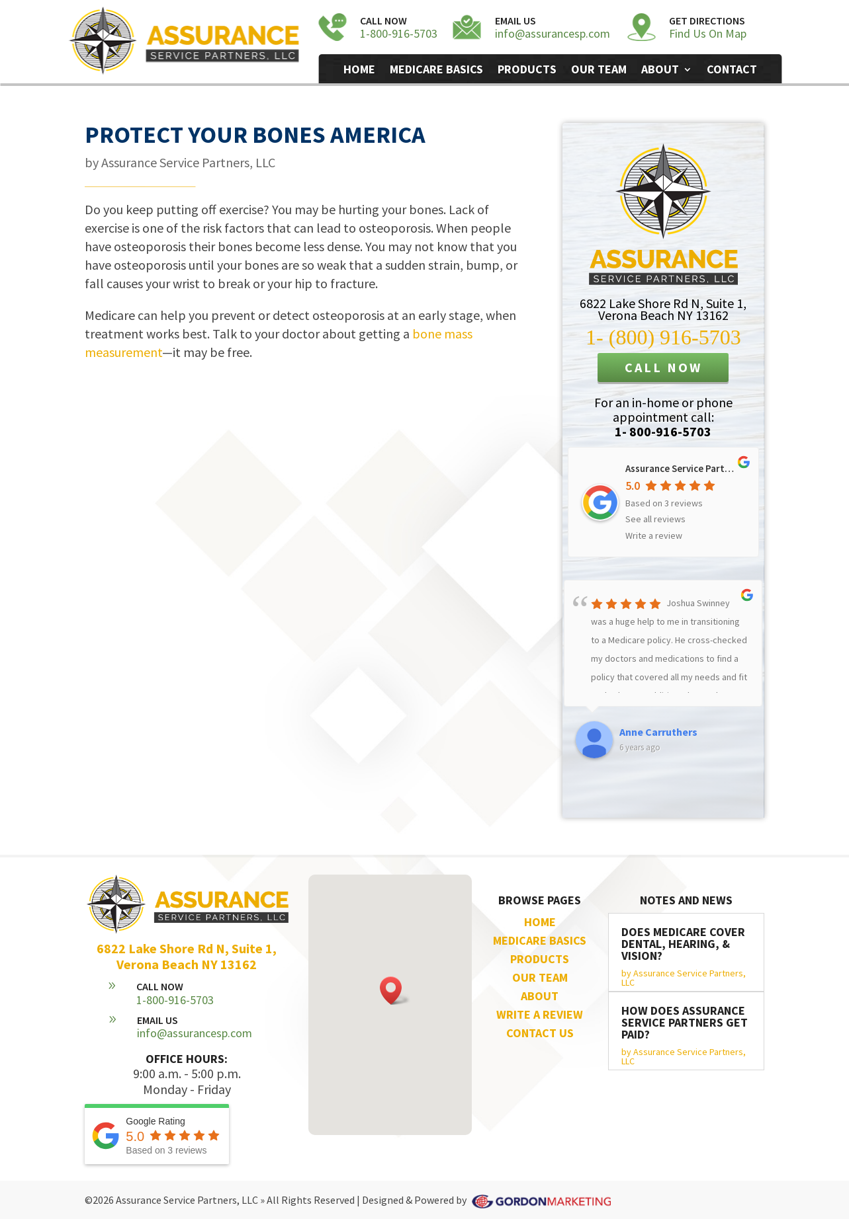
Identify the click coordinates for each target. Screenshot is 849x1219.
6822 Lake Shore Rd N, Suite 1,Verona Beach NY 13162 (663, 309)
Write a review (653, 535)
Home (359, 71)
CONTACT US (540, 1033)
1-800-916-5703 (398, 33)
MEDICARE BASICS (539, 940)
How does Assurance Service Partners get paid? (684, 1022)
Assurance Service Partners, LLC (188, 162)
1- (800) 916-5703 (663, 337)
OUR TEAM (540, 977)
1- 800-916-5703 (663, 431)
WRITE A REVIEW (539, 1014)
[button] (395, 990)
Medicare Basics (436, 71)
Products (527, 71)
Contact (732, 71)
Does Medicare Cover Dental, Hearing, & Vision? (683, 943)
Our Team (599, 71)
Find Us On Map (707, 33)
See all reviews (655, 519)
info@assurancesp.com (552, 33)
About (660, 71)
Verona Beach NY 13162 (186, 964)
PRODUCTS (539, 958)
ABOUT (540, 995)
